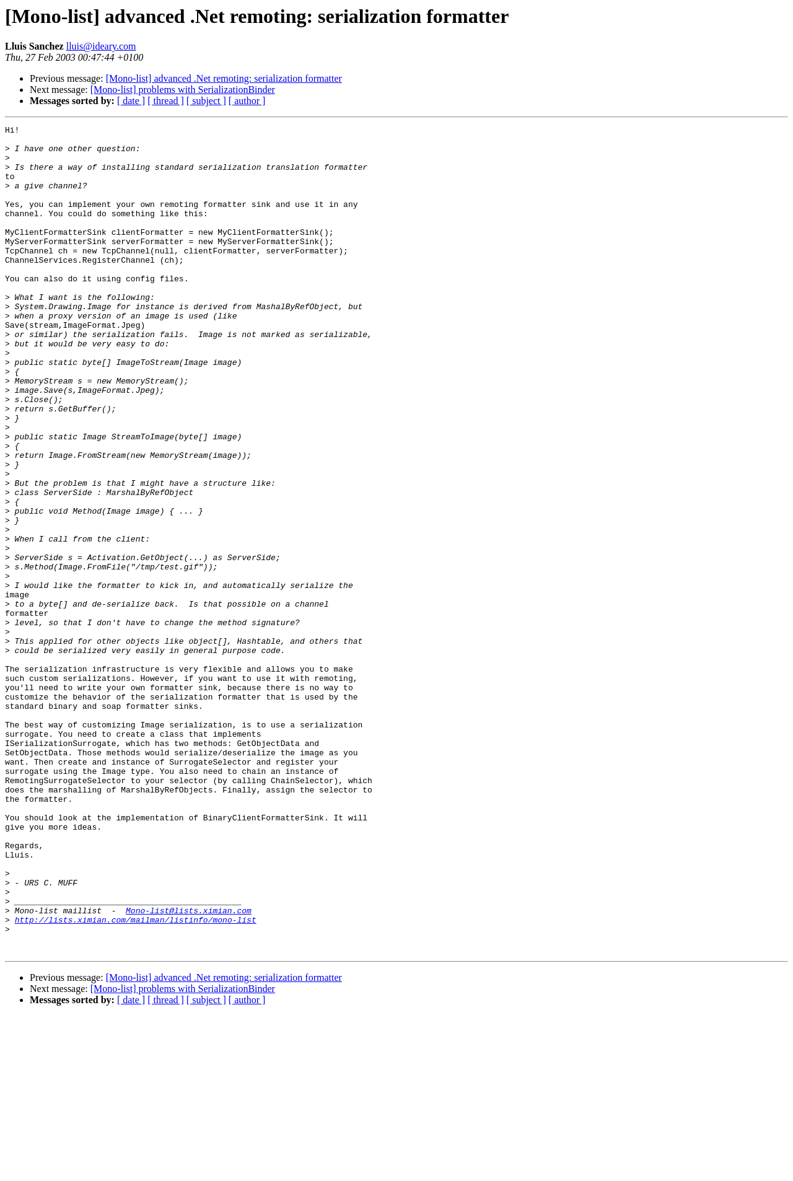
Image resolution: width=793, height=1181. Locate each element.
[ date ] (131, 100)
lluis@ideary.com (101, 46)
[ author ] (247, 100)
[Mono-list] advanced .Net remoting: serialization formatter (224, 78)
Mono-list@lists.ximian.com (189, 1068)
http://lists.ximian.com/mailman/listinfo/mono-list (135, 1079)
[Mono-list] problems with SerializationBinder (182, 89)
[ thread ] (165, 100)
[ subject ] (206, 100)
